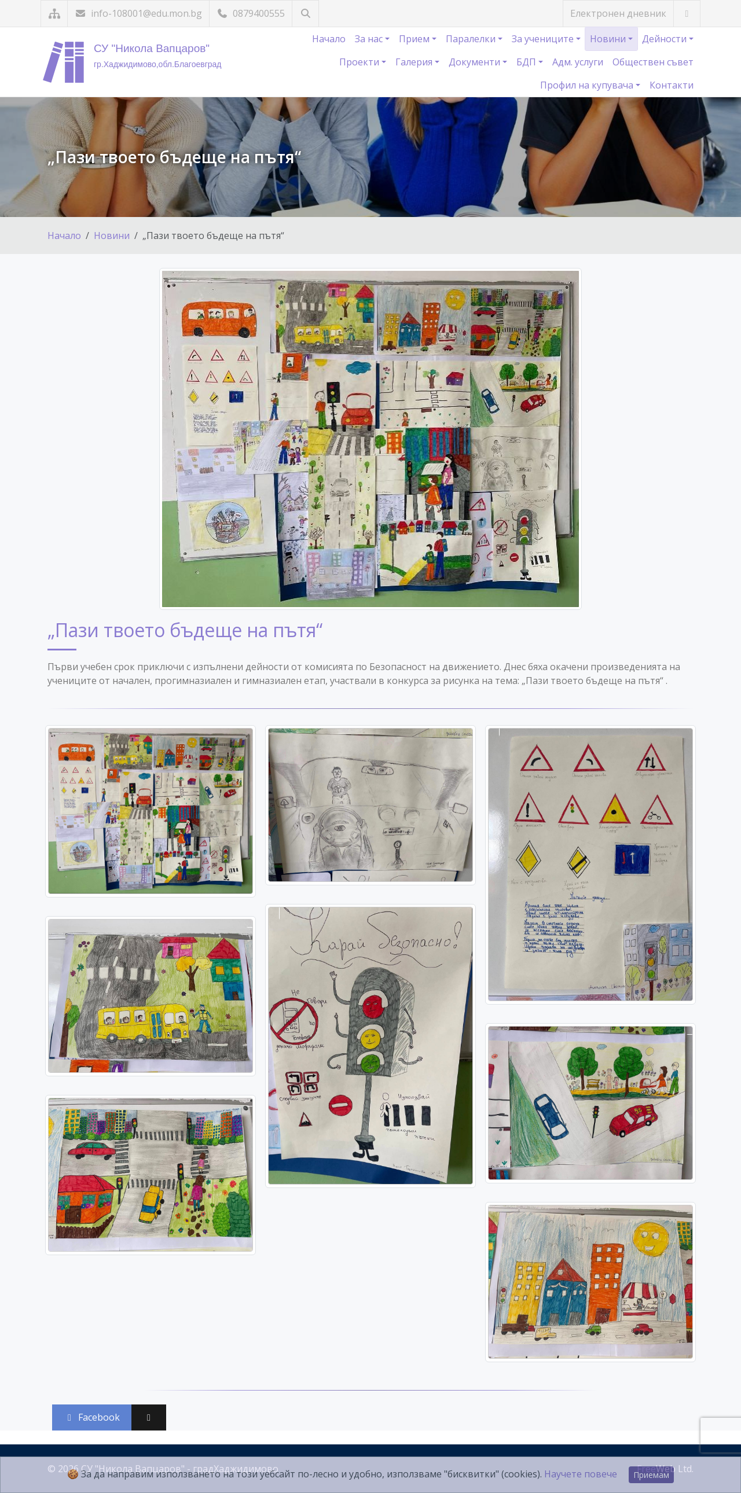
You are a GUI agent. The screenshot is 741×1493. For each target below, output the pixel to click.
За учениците (544, 38)
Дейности (665, 38)
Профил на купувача (588, 85)
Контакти (672, 85)
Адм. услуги (577, 62)
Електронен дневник (618, 13)
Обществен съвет (653, 62)
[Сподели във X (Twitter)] (148, 1417)
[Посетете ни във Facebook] (687, 14)
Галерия (415, 62)
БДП (527, 62)
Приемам (651, 1474)
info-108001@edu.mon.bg (138, 13)
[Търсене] (305, 14)
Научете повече (580, 1474)
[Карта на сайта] (54, 14)
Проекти (360, 62)
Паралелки (472, 38)
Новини (609, 38)
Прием (415, 38)
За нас (370, 38)
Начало (329, 38)
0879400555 (251, 13)
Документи (475, 62)
